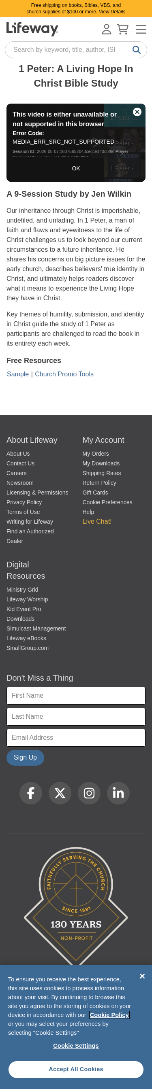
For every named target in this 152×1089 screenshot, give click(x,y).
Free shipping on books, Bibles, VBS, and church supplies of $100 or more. (76, 8)
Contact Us (20, 463)
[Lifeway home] (32, 29)
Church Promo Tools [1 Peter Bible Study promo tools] (64, 374)
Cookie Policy (109, 1015)
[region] (76, 1027)
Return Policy (99, 483)
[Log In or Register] (106, 29)
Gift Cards (95, 492)
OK (76, 168)
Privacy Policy (24, 502)
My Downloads (101, 463)
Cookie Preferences (108, 502)
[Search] (135, 49)
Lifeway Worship (27, 599)
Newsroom (20, 483)
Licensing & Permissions (37, 492)
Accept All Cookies (76, 1069)
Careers (16, 473)
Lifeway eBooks (26, 638)
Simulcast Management (36, 628)
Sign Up (25, 757)
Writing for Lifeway (29, 521)
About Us (18, 453)
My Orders (96, 453)
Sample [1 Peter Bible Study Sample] (18, 374)
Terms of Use (23, 512)
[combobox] (76, 49)
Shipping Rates (102, 473)
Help (88, 512)
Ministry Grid (22, 589)
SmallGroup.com (27, 648)
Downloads (20, 619)
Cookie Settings (76, 1045)
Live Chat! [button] (97, 521)
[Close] (142, 976)
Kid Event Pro (23, 609)
